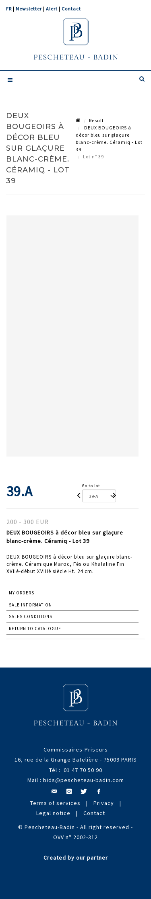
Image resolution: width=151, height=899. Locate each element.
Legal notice (53, 813)
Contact (71, 9)
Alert (52, 9)
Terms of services (55, 803)
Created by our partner (75, 857)
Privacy (103, 803)
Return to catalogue (35, 628)
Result (96, 120)
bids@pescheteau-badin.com (83, 780)
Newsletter (29, 9)
